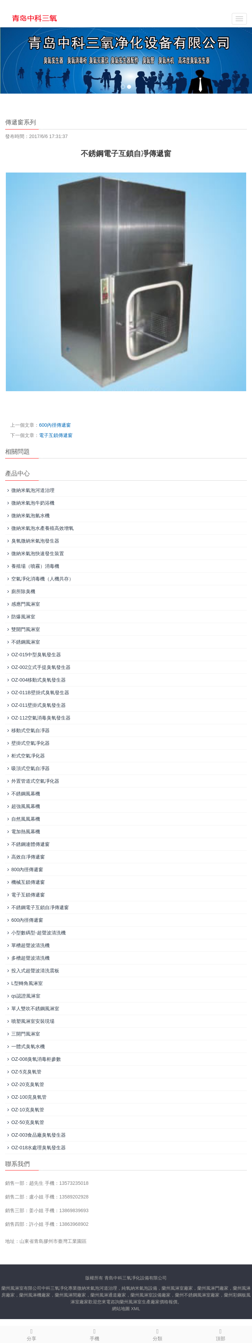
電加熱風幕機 (25, 831)
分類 (157, 1333)
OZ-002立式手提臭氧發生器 (41, 667)
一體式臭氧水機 (28, 1046)
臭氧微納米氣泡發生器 (35, 541)
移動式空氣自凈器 (30, 730)
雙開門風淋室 (25, 629)
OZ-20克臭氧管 (27, 1084)
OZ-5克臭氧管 (26, 1071)
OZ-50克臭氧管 (27, 1122)
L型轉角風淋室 (27, 983)
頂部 (220, 1333)
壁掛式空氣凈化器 (30, 743)
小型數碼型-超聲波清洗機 (38, 932)
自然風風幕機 (25, 819)
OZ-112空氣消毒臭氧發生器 (41, 718)
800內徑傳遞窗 (27, 869)
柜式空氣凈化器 (28, 755)
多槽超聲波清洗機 (30, 958)
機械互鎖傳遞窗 (28, 882)
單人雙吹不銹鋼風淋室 (35, 1008)
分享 (31, 1333)
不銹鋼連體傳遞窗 (30, 844)
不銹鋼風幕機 (25, 793)
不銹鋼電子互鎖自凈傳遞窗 (40, 907)
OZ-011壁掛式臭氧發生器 (38, 705)
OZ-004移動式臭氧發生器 (38, 680)
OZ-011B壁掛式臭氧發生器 (40, 692)
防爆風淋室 (23, 616)
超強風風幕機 (25, 806)
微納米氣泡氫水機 (30, 515)
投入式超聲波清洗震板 (35, 970)
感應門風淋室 (25, 604)
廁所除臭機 (23, 591)
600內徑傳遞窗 (55, 425)
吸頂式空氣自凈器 (30, 768)
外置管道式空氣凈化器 (35, 781)
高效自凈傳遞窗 (28, 857)
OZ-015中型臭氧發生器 (36, 654)
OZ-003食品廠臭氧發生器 (38, 1135)
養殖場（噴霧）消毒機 (35, 566)
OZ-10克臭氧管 (27, 1109)
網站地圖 (121, 1308)
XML (135, 1308)
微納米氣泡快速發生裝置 (37, 553)
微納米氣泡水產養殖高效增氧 (42, 528)
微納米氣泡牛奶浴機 (32, 503)
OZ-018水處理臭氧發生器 (38, 1147)
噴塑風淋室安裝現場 (32, 1021)
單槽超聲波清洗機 (30, 945)
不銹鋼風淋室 (25, 642)
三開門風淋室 (25, 1034)
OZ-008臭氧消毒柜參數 (36, 1059)
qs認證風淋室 (25, 996)
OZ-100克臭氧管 (29, 1097)
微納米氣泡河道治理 (32, 490)
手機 (94, 1333)
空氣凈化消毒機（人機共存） (42, 578)
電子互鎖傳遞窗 (56, 435)
